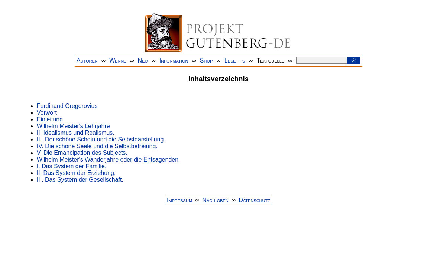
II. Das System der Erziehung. (76, 173)
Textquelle (271, 60)
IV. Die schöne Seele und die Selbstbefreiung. (97, 146)
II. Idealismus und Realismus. (75, 133)
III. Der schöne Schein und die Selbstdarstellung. (101, 139)
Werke (117, 60)
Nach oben (215, 200)
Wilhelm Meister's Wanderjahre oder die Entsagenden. (108, 159)
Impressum (179, 200)
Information (173, 60)
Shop (206, 60)
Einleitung (50, 119)
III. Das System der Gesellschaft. (80, 179)
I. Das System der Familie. (72, 166)
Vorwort (47, 112)
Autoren (87, 60)
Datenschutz (254, 200)
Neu (143, 60)
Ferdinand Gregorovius (67, 106)
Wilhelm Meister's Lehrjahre (73, 126)
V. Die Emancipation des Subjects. (82, 153)
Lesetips (234, 60)
